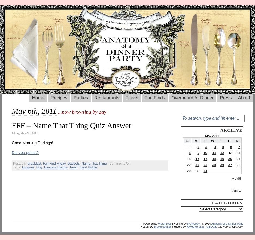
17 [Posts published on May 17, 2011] (205, 159)
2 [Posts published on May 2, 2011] (198, 147)
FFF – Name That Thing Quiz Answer (71, 125)
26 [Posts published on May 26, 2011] (222, 165)
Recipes (59, 97)
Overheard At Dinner (192, 97)
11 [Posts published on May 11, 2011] (214, 153)
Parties (81, 97)
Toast (73, 167)
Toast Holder (88, 167)
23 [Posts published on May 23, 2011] (197, 165)
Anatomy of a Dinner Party (227, 223)
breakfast (34, 163)
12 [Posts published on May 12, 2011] (222, 153)
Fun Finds (155, 97)
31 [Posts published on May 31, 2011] (205, 171)
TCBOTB (210, 226)
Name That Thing (94, 163)
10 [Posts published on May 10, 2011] (205, 153)
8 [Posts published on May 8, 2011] (190, 153)
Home (38, 97)
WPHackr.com (195, 226)
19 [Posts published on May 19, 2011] (222, 159)
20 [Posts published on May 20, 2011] (230, 159)
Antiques (28, 167)
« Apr (236, 178)
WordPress (164, 223)
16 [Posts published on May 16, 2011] (197, 159)
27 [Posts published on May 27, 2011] (230, 165)
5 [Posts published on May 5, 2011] (223, 147)
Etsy (39, 167)
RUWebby (193, 223)
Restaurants (106, 97)
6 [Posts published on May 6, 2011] (231, 147)
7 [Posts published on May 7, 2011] (239, 147)
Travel (132, 97)
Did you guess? (25, 152)
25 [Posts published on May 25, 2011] (214, 165)
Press (226, 97)
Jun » (236, 190)
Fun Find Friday (54, 163)
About (244, 97)
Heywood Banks (56, 167)
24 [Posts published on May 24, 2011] (205, 165)
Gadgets (73, 163)
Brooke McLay (162, 226)
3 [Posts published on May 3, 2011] (206, 147)
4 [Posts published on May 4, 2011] (215, 147)
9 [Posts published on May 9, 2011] (198, 153)
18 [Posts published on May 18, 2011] (214, 159)
